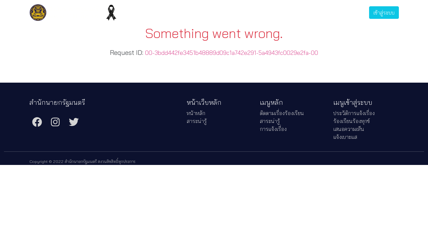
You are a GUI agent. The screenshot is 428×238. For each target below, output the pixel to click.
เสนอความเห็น (348, 129)
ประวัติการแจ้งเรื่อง (296, 12)
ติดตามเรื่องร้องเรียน (198, 12)
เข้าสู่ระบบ (384, 12)
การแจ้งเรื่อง (260, 12)
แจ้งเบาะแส (345, 137)
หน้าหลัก (196, 113)
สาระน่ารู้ (233, 12)
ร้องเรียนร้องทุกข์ (351, 121)
